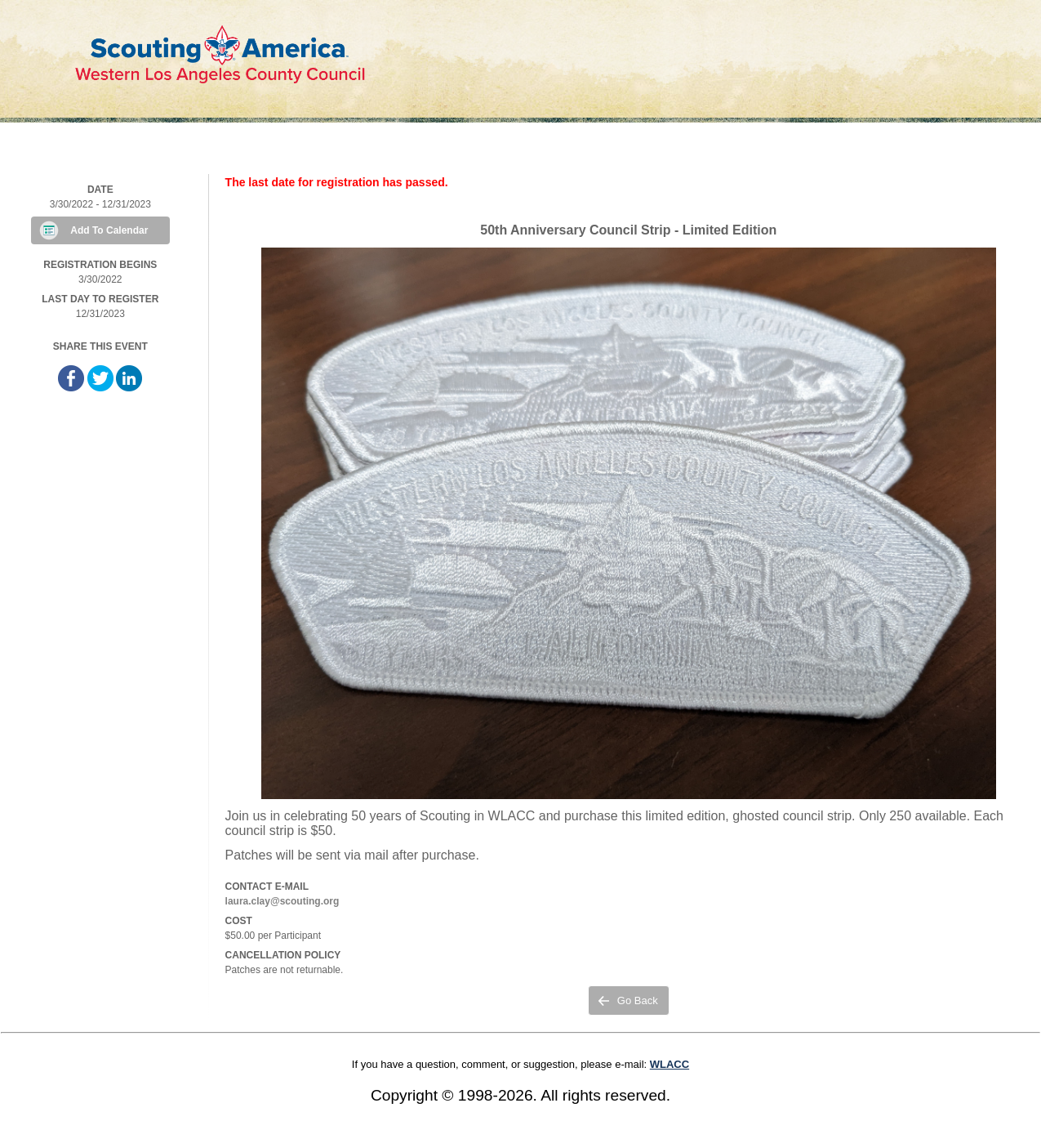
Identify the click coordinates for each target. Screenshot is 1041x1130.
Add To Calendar (109, 230)
